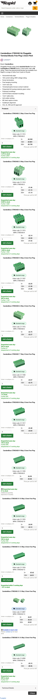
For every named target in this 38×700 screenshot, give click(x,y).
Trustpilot (3, 698)
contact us (9, 632)
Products (5, 109)
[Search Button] (35, 8)
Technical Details (8, 688)
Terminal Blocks (19, 17)
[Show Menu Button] (2, 13)
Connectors (9, 17)
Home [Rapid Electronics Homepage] (2, 17)
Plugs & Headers (31, 17)
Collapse (32, 693)
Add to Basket (7, 146)
